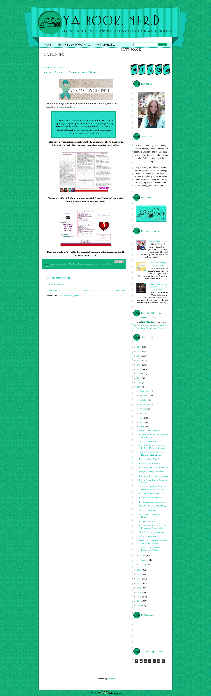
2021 (139, 369)
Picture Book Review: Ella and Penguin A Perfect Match (152, 526)
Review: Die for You (148, 521)
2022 (139, 365)
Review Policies (131, 49)
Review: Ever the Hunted (150, 498)
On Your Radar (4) (147, 510)
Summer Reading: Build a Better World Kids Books (153, 542)
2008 (139, 606)
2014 (139, 579)
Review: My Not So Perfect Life (153, 467)
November (145, 395)
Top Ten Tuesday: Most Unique (153, 506)
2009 (139, 601)
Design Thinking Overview (151, 471)
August (143, 409)
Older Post (120, 290)
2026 (139, 347)
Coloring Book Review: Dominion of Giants (149, 548)
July (142, 413)
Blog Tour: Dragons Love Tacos (153, 476)
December (145, 391)
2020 (139, 374)
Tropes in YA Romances (74, 44)
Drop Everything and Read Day (153, 502)
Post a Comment (56, 284)
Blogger (111, 679)
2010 (139, 597)
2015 (139, 574)
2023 (139, 360)
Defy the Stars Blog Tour (150, 459)
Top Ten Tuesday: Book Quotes (158, 264)
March (143, 555)
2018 (139, 383)
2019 (139, 378)
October (144, 400)
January (143, 564)
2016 (139, 570)
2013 (139, 583)
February (144, 560)
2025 (139, 351)
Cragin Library (56, 264)
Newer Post (51, 290)
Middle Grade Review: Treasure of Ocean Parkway (158, 287)
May (142, 422)
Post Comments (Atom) (68, 296)
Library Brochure (70, 264)
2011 (139, 592)
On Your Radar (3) (147, 536)
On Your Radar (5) (147, 441)
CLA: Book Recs (53, 54)
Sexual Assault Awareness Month (91, 264)
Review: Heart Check (158, 241)
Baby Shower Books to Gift (151, 463)
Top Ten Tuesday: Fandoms (151, 532)
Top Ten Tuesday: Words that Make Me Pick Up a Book (152, 488)
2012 (139, 588)
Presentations (105, 44)
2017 (139, 387)
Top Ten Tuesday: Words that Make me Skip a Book (152, 453)
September (145, 404)
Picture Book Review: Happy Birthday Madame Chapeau (152, 446)
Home (47, 44)
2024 (139, 356)
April (142, 427)
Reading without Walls (149, 494)
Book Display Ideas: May (150, 430)
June (142, 418)
